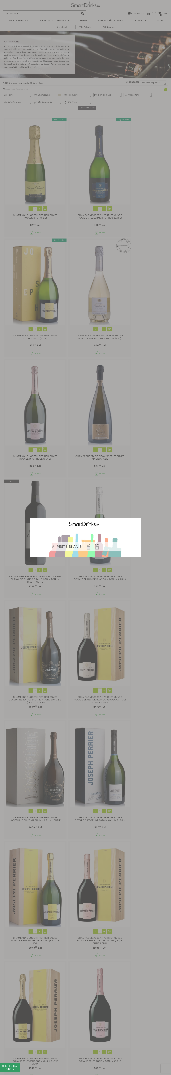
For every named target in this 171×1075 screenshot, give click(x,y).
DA (88, 544)
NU (97, 544)
